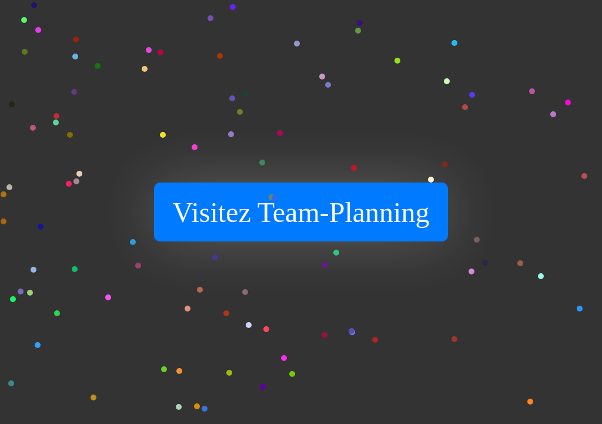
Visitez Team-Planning (301, 212)
